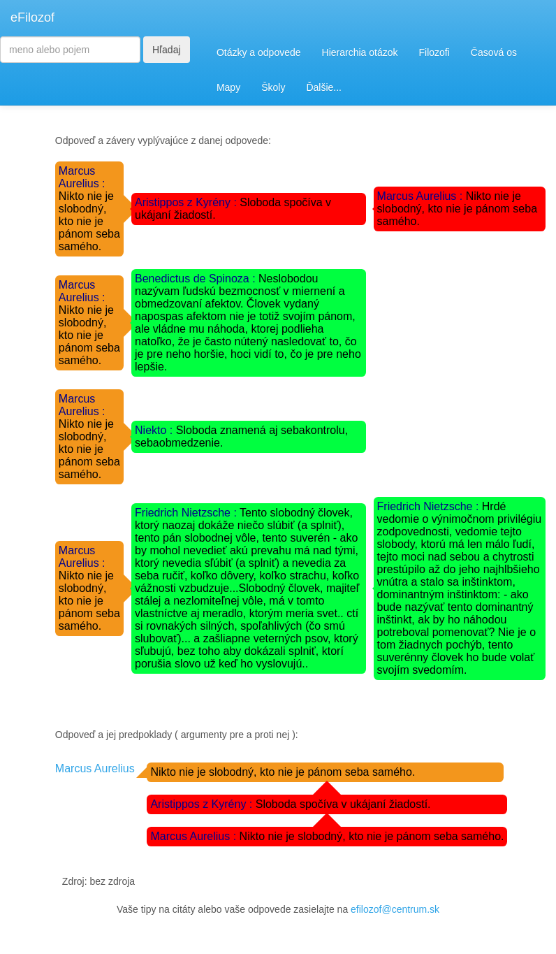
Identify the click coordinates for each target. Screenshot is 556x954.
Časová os (494, 52)
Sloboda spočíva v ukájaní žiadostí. (343, 804)
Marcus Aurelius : (82, 177)
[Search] (70, 49)
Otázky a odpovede (259, 52)
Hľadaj (166, 49)
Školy (273, 87)
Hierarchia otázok (360, 52)
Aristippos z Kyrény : (187, 202)
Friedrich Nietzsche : (187, 513)
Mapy (228, 87)
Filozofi (433, 52)
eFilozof (32, 17)
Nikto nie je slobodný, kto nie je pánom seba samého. (457, 208)
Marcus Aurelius (95, 768)
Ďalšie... (324, 87)
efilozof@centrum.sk (395, 909)
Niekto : (155, 430)
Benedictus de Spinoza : (196, 278)
